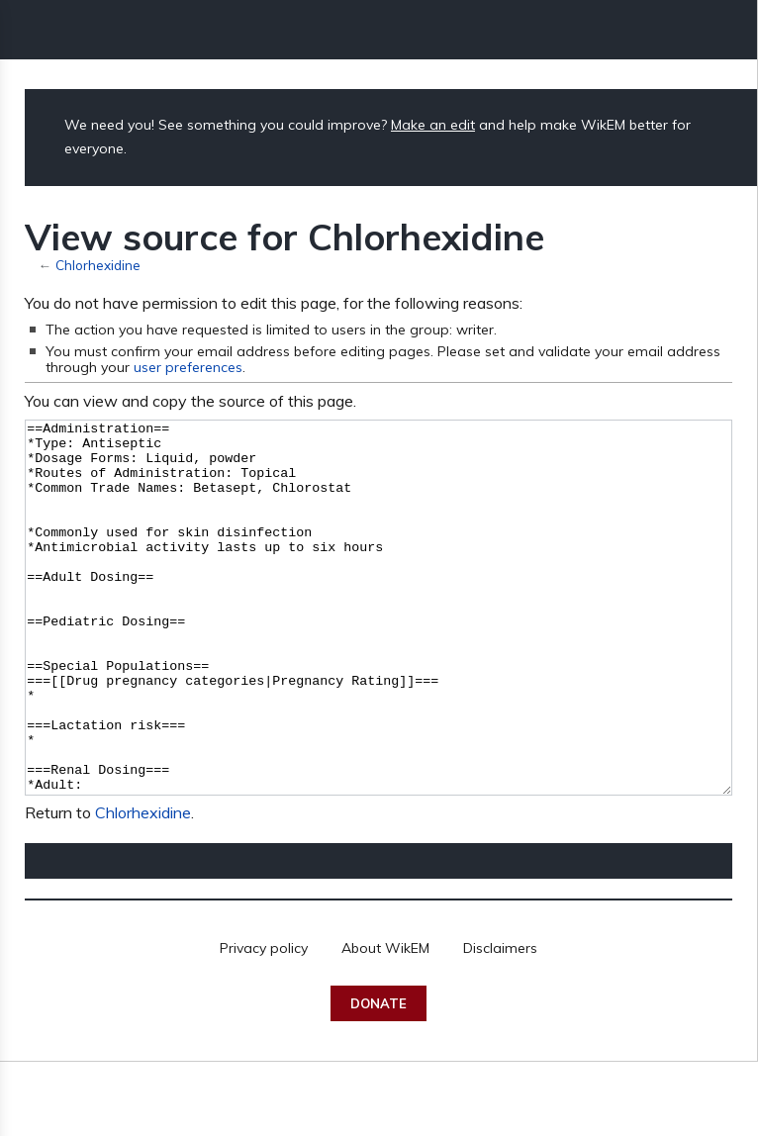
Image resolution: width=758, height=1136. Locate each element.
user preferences (188, 367)
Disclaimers (500, 1022)
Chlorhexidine (98, 264)
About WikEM (385, 1022)
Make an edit (433, 125)
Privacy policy (264, 1022)
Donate (378, 1078)
